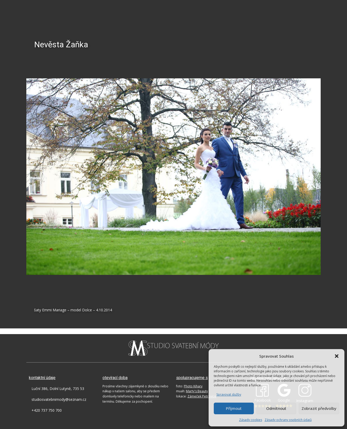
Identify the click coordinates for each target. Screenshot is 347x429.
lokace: (196, 396)
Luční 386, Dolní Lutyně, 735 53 (57, 388)
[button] (336, 356)
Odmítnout (276, 408)
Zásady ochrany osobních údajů (288, 420)
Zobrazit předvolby (319, 408)
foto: (189, 386)
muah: (192, 391)
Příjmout (234, 408)
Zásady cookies (250, 420)
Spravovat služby (228, 394)
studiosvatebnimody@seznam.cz (58, 399)
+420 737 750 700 (46, 410)
